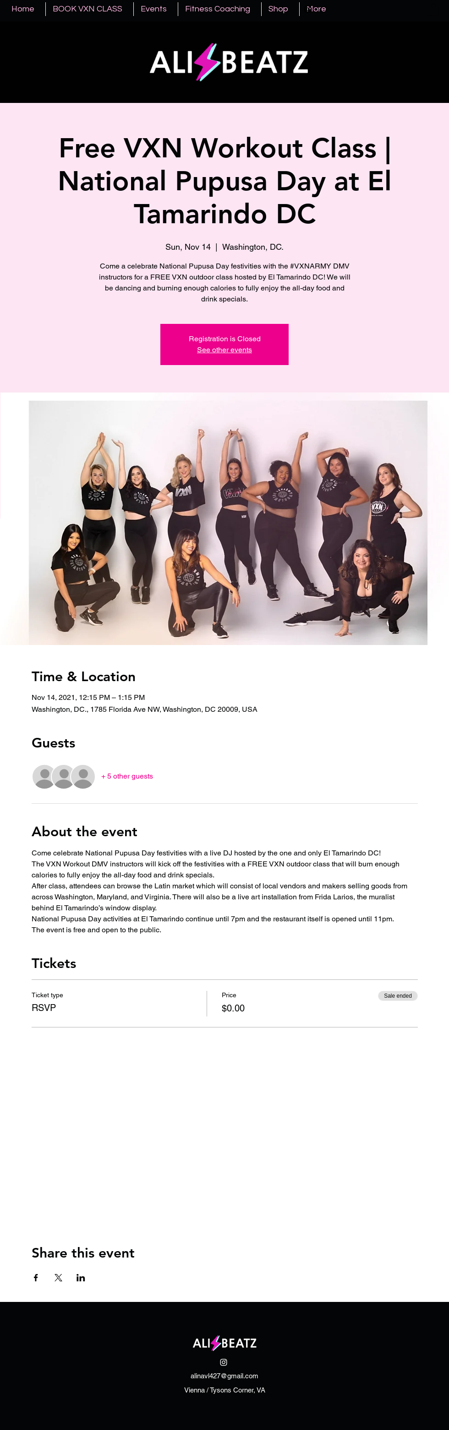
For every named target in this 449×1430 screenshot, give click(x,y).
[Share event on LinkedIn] (81, 1277)
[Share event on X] (58, 1277)
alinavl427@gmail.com (224, 1376)
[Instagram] (307, 9)
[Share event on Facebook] (36, 1277)
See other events (224, 349)
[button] (433, 9)
